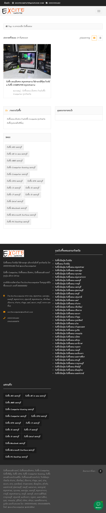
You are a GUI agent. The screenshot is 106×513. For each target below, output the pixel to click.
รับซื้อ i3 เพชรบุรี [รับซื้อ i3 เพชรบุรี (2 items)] (14, 188)
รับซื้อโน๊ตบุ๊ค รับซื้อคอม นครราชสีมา (70, 357)
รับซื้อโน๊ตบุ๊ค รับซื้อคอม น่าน (67, 323)
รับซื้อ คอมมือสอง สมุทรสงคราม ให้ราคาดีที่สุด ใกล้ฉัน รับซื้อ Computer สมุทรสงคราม (28, 83)
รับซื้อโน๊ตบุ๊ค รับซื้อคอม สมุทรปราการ (70, 277)
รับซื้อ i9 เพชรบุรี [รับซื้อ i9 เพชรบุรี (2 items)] (32, 194)
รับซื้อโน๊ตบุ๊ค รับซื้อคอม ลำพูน (67, 317)
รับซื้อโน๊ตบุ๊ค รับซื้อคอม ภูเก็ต (67, 330)
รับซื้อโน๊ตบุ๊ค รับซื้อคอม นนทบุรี (68, 280)
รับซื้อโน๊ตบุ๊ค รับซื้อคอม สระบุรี (67, 360)
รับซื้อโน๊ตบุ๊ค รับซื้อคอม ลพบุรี (67, 350)
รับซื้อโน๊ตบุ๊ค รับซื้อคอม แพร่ (67, 300)
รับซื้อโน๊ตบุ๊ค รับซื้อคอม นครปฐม (68, 270)
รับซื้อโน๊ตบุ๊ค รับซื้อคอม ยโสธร (67, 337)
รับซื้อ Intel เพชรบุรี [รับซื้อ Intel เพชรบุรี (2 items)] (15, 201)
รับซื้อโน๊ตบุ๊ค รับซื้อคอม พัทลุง (67, 340)
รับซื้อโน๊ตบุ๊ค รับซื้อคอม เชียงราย (68, 310)
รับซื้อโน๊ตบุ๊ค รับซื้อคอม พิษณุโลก (69, 370)
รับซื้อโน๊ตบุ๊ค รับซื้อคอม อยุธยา (67, 347)
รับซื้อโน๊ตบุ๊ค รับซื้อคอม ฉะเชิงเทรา (69, 353)
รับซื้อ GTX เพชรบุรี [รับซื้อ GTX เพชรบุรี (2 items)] (35, 181)
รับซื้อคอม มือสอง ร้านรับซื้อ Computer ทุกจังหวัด (29, 92)
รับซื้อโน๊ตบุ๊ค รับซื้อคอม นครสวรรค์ (69, 373)
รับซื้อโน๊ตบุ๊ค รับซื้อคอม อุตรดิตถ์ (69, 320)
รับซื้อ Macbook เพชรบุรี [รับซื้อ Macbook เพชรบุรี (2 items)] (17, 208)
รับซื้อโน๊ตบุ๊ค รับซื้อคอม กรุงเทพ (68, 274)
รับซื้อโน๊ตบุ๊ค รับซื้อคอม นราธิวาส (68, 343)
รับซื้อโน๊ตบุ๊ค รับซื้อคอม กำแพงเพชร (70, 327)
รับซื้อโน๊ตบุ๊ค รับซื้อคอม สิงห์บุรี (68, 366)
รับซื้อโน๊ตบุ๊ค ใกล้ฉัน (63, 260)
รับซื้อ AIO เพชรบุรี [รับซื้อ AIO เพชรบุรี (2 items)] (14, 147)
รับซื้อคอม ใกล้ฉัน (62, 264)
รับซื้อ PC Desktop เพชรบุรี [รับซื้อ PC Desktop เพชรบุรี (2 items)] (18, 222)
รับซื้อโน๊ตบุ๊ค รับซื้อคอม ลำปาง (67, 303)
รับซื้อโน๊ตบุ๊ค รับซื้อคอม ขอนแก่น (68, 333)
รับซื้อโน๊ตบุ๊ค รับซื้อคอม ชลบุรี (67, 293)
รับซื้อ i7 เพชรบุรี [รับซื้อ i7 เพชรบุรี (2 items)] (13, 194)
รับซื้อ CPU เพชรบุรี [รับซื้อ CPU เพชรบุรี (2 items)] (14, 181)
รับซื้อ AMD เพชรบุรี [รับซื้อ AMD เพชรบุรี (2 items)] (14, 161)
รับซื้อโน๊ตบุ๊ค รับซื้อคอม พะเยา (67, 313)
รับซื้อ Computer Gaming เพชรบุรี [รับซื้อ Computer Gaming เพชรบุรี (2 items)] (21, 167)
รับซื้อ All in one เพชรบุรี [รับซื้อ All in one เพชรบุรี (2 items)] (17, 154)
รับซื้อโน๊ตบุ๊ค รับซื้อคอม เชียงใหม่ (68, 307)
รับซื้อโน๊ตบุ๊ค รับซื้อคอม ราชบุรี (67, 283)
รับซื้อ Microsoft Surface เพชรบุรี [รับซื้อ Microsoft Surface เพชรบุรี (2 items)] (21, 215)
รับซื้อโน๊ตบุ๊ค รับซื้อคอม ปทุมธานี (68, 297)
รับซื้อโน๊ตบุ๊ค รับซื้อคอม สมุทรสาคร (69, 267)
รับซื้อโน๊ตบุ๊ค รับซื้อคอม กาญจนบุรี (69, 363)
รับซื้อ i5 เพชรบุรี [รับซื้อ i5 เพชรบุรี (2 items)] (32, 188)
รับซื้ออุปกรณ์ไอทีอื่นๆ (15, 123)
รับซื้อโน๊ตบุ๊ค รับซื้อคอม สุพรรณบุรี (69, 290)
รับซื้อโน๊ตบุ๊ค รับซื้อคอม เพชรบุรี (68, 287)
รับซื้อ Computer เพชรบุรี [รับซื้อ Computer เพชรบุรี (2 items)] (17, 174)
